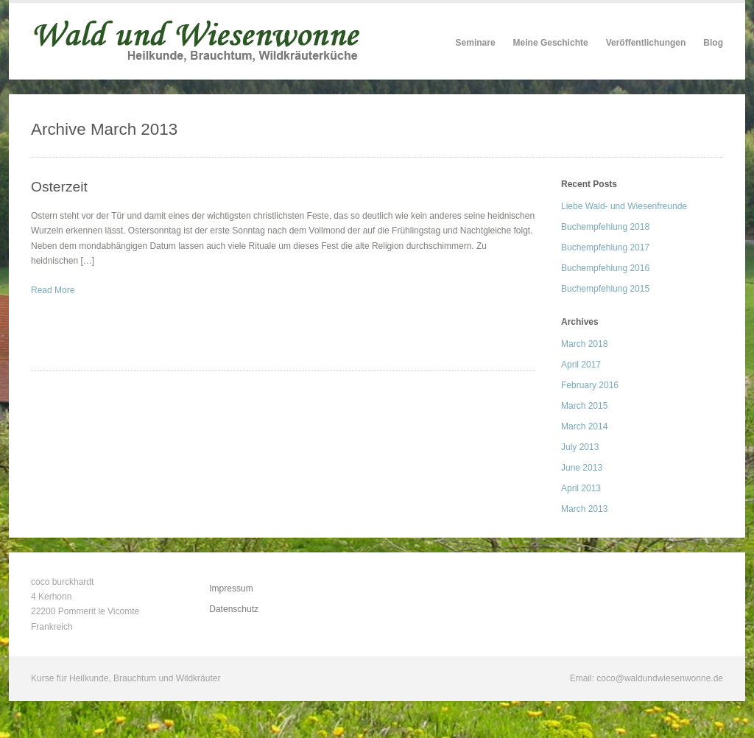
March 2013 (584, 509)
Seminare (476, 43)
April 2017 (581, 364)
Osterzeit (59, 186)
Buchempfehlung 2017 (605, 247)
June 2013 (581, 468)
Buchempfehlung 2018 (605, 227)
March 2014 (584, 426)
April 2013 (581, 488)
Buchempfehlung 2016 (605, 268)
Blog (713, 43)
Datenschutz (233, 609)
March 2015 (584, 406)
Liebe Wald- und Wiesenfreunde (624, 206)
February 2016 (590, 385)
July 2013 (580, 447)
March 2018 (584, 344)
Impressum (231, 588)
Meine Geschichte (550, 43)
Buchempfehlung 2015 (605, 289)
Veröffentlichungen (646, 43)
